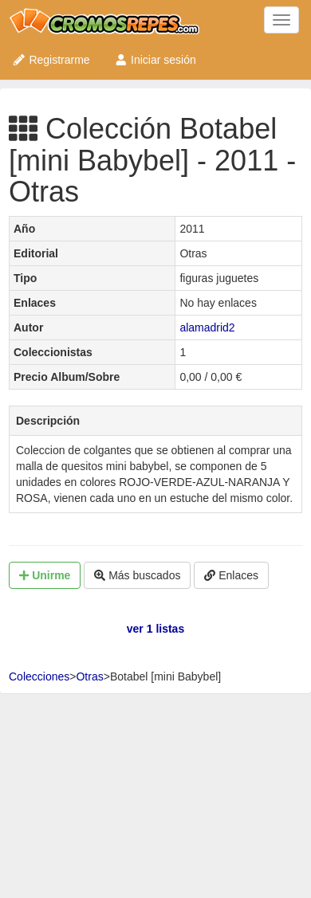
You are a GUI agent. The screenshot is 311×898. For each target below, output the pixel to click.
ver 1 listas (155, 628)
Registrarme (51, 59)
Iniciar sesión (155, 59)
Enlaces (231, 575)
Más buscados (137, 575)
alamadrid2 (206, 327)
